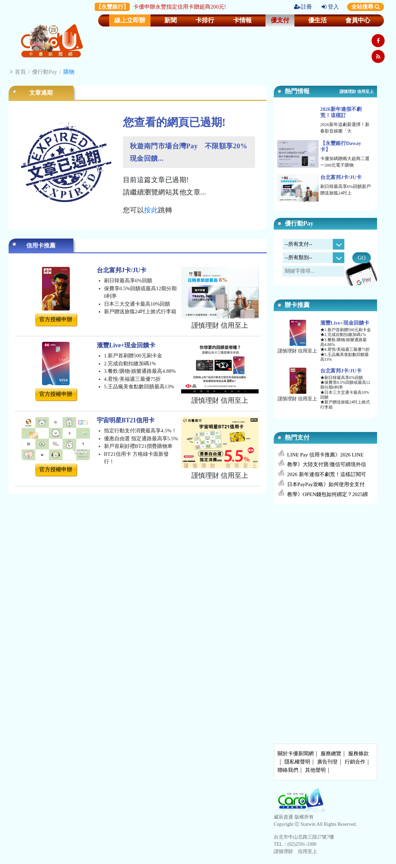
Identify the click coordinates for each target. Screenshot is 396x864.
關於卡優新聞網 (296, 753)
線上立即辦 (129, 20)
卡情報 (242, 20)
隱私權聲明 (297, 762)
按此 (151, 210)
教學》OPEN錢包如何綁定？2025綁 (327, 494)
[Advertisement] (325, 560)
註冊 (303, 7)
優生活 (317, 20)
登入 (330, 7)
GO (361, 258)
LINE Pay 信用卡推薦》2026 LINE (325, 454)
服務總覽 (331, 753)
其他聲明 (315, 770)
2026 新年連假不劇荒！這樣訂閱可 (326, 474)
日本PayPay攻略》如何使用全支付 (326, 484)
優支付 (280, 20)
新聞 (170, 20)
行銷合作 (355, 762)
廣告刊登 (327, 762)
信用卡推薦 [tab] (40, 245)
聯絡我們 (288, 770)
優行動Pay (44, 72)
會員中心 (357, 20)
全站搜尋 (365, 7)
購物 (68, 72)
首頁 (20, 72)
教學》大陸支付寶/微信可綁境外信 (326, 464)
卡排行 (205, 20)
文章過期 (41, 92)
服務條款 (358, 753)
